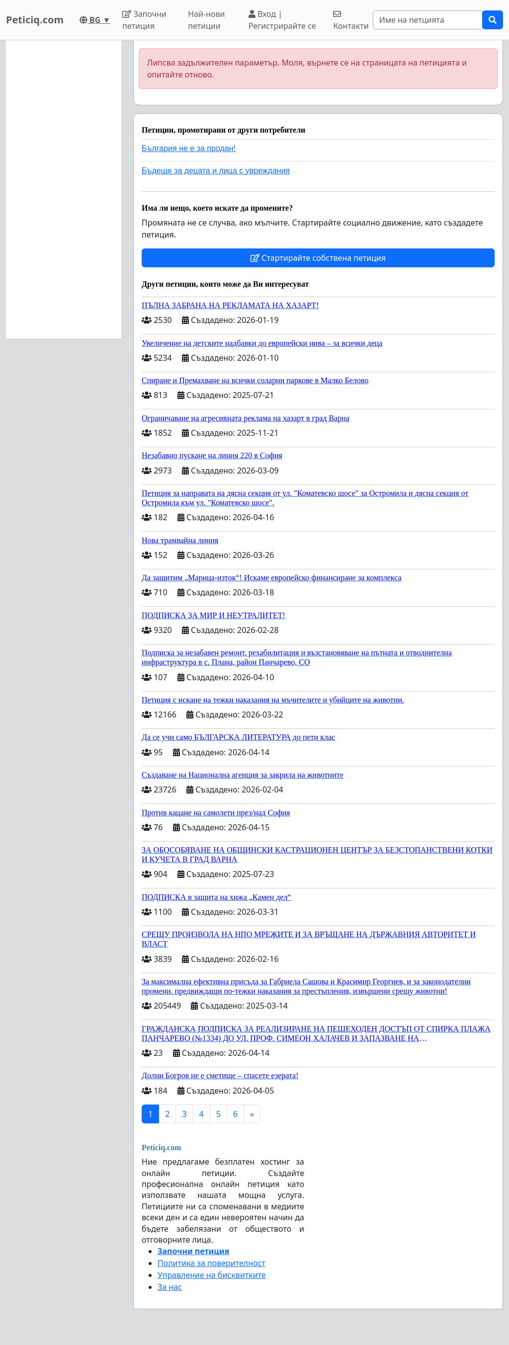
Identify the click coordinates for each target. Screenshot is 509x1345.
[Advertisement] (63, 189)
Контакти (350, 20)
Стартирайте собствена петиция (318, 257)
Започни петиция (144, 19)
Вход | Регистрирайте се (282, 19)
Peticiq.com (35, 19)
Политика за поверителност (211, 1263)
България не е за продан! (189, 148)
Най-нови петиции (206, 19)
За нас (170, 1286)
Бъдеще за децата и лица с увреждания (216, 170)
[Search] (428, 19)
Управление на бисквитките (212, 1274)
